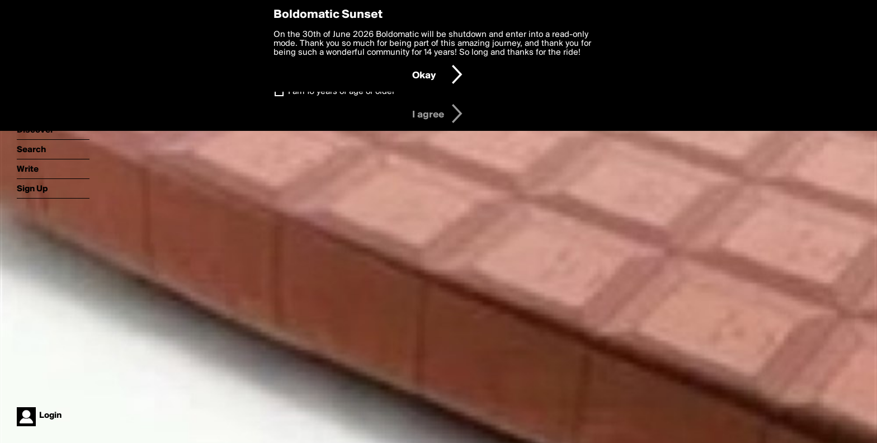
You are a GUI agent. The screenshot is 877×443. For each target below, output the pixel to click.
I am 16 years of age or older (341, 91)
